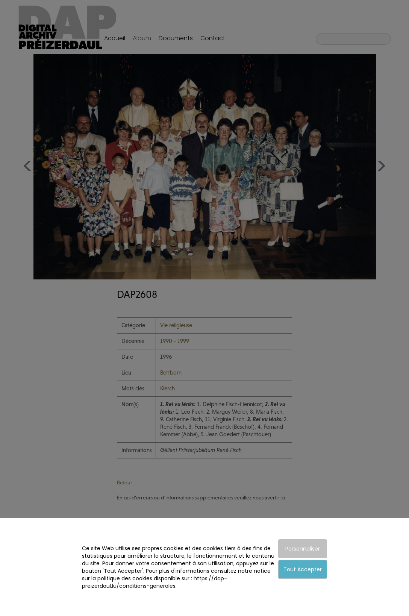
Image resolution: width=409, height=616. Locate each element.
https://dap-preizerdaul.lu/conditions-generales (154, 582)
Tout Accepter (302, 569)
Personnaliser (302, 548)
